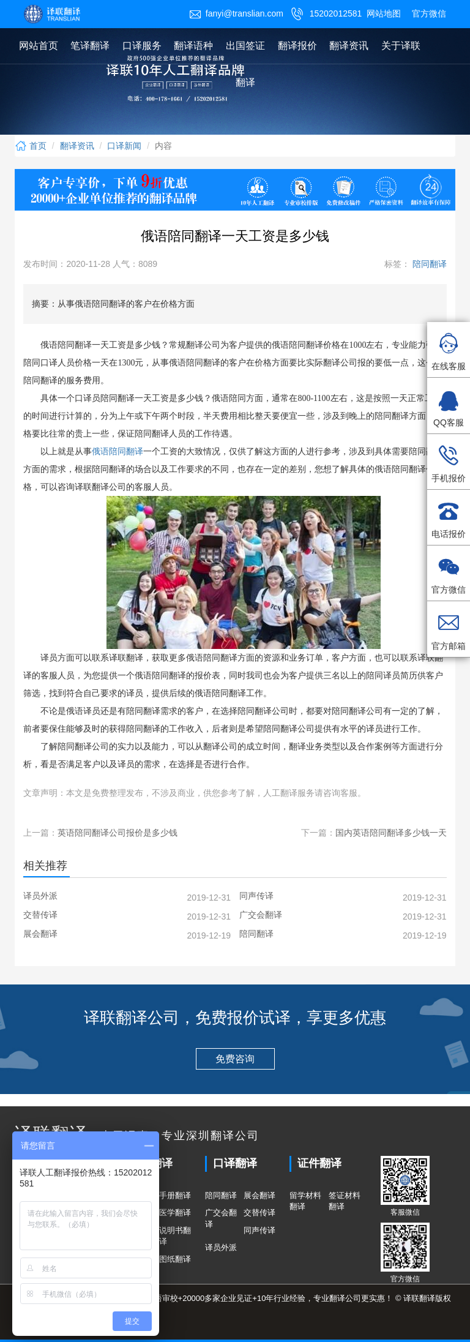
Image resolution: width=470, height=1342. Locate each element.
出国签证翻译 (245, 64)
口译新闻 (124, 146)
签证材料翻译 (344, 1201)
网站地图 (384, 13)
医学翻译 (175, 1212)
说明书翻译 (175, 1236)
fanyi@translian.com (236, 13)
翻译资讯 (348, 45)
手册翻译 (175, 1195)
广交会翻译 (221, 1218)
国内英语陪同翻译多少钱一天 (391, 833)
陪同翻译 (428, 264)
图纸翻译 (175, 1259)
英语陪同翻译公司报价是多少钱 (117, 833)
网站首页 (38, 45)
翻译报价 (297, 45)
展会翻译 (259, 1195)
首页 (31, 146)
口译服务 (142, 45)
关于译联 (400, 45)
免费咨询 (235, 1059)
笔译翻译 (90, 45)
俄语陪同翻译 (117, 451)
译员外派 (221, 1247)
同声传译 (259, 1230)
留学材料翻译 (305, 1201)
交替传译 (259, 1212)
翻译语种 (193, 45)
